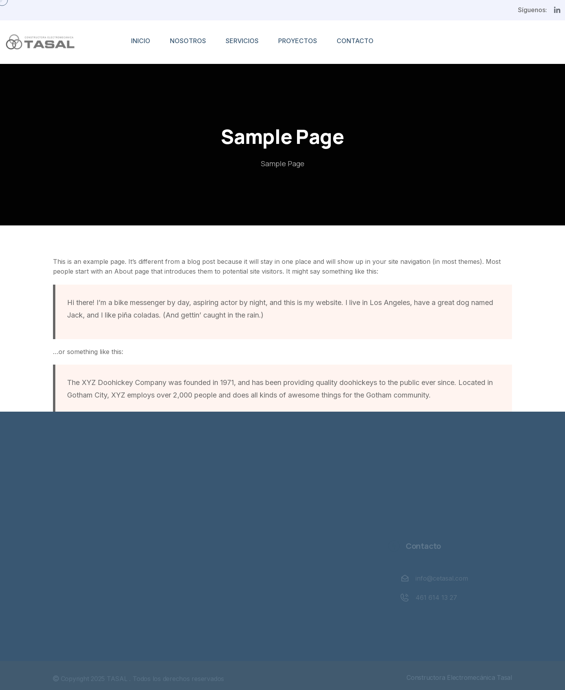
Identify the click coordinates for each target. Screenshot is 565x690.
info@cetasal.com (440, 578)
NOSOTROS (188, 41)
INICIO (140, 41)
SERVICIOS (242, 41)
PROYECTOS (297, 41)
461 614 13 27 (435, 597)
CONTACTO (355, 41)
